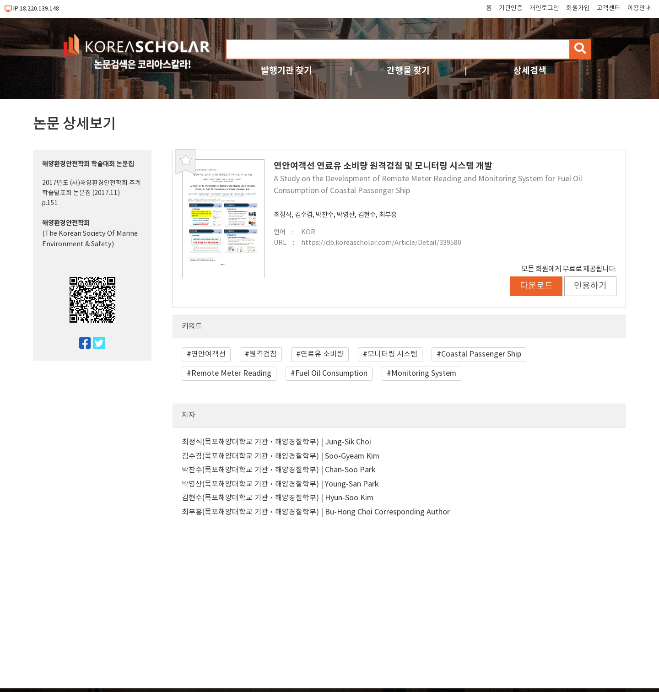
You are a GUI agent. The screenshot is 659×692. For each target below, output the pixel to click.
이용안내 (639, 8)
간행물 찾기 (408, 70)
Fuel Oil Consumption (331, 373)
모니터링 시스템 (392, 354)
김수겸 (304, 215)
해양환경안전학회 (66, 223)
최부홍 (388, 215)
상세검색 (529, 70)
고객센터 (609, 8)
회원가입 (578, 8)
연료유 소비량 (322, 354)
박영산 (346, 215)
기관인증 (511, 8)
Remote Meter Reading (231, 373)
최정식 (283, 215)
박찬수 (325, 215)
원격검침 (263, 354)
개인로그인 (544, 8)
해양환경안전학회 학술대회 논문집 (88, 164)
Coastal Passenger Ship (481, 354)
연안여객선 (208, 354)
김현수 (367, 215)
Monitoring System (423, 373)
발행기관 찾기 (286, 70)
